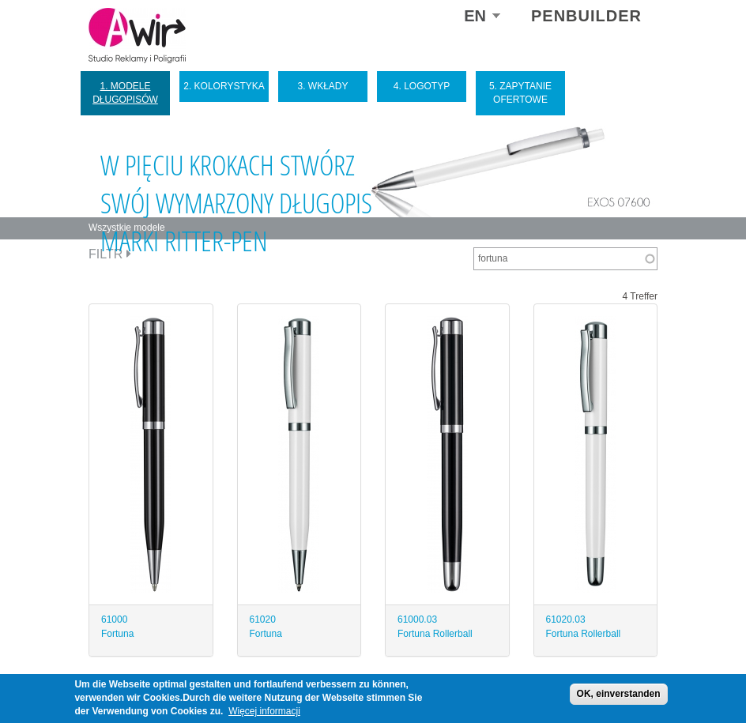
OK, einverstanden (619, 693)
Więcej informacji (264, 711)
